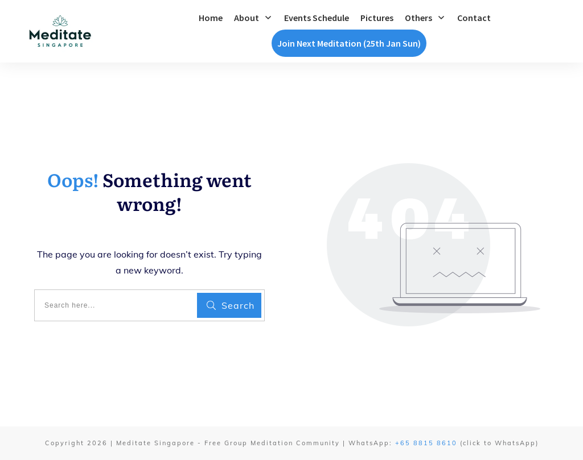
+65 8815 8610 (426, 443)
